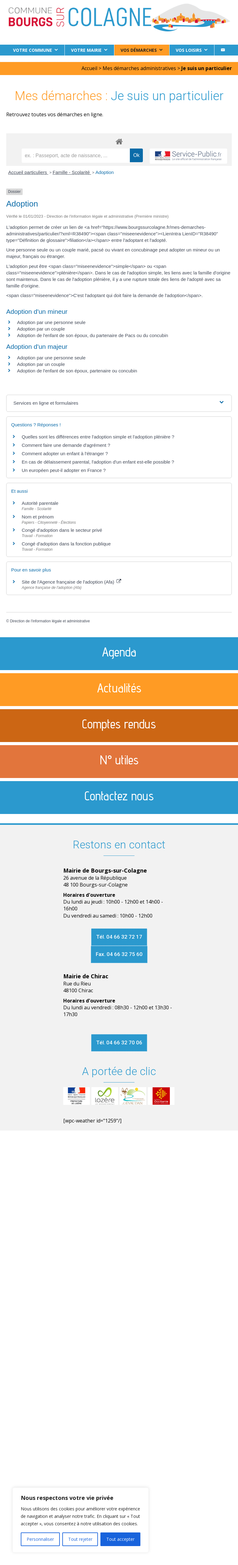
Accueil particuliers (28, 172)
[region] (80, 1520)
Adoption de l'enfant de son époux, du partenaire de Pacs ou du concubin (92, 335)
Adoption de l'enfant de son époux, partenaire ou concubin (77, 370)
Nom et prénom (38, 516)
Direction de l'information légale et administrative (50, 621)
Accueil (89, 68)
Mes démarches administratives (139, 68)
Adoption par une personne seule (51, 322)
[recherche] (76, 156)
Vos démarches (139, 50)
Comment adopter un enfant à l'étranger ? (65, 453)
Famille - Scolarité (72, 172)
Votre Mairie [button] (86, 50)
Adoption (104, 172)
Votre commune (32, 50)
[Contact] (222, 50)
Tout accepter (120, 1539)
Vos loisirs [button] (189, 50)
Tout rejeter (80, 1539)
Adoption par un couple (41, 328)
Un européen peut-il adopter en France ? (64, 470)
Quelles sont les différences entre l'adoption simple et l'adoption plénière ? (98, 436)
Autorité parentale (40, 503)
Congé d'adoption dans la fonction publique (66, 543)
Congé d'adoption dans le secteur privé (62, 530)
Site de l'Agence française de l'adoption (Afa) (71, 582)
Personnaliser (40, 1539)
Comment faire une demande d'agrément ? (66, 445)
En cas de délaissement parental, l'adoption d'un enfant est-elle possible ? (98, 462)
